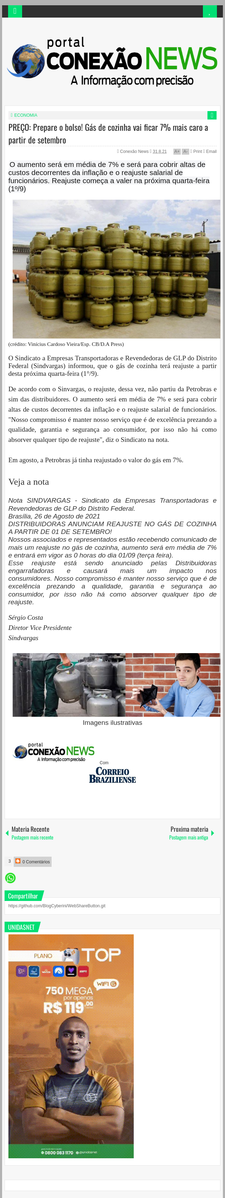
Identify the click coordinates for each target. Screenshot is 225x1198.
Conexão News (135, 151)
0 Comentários (32, 861)
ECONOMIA (25, 115)
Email (210, 151)
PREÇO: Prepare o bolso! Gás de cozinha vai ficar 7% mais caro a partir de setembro (108, 133)
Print (196, 151)
